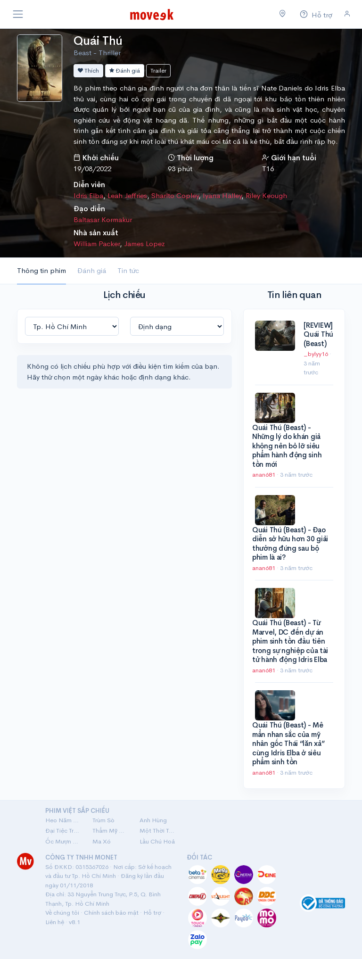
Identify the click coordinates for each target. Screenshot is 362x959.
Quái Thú (98, 41)
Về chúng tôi (62, 913)
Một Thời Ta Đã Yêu (157, 831)
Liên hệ (54, 922)
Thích (88, 70)
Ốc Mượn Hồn (63, 841)
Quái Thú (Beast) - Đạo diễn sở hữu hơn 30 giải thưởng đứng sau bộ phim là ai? (290, 543)
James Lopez (144, 243)
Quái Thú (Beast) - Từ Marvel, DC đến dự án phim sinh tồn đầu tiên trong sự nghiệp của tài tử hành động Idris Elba (290, 641)
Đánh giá (124, 70)
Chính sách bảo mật (111, 913)
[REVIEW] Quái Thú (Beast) (318, 334)
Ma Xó (101, 841)
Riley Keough (266, 195)
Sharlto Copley (174, 195)
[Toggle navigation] (18, 14)
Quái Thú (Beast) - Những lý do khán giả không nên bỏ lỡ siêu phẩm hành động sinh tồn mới (286, 446)
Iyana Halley (222, 195)
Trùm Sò (103, 820)
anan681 (264, 475)
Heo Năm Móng (63, 820)
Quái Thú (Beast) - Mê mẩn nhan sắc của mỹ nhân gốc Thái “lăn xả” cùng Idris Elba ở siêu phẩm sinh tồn (288, 743)
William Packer (97, 243)
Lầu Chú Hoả (157, 841)
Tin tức (128, 270)
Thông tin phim (41, 270)
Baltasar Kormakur (103, 219)
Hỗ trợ (152, 913)
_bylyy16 (316, 354)
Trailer (158, 70)
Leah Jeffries (127, 195)
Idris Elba (88, 195)
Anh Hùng (153, 820)
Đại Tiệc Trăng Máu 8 (63, 831)
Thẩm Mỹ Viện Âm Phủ (110, 831)
